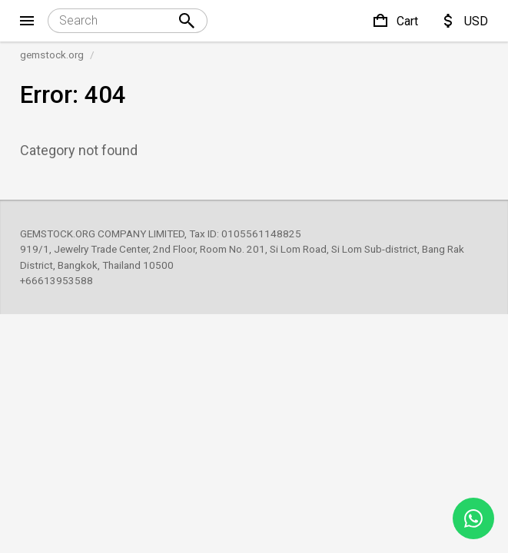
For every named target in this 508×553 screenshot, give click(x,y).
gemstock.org (52, 54)
